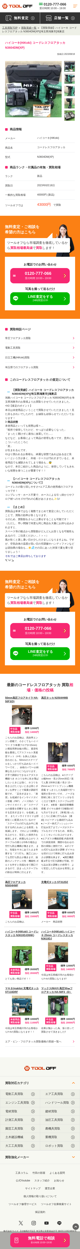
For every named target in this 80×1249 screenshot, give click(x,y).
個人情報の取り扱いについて (40, 1196)
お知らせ (59, 1180)
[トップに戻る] (17, 6)
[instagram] (34, 1223)
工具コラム (21, 1172)
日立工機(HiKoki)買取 (17, 357)
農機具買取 (60, 1128)
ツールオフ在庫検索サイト (56, 1204)
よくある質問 (57, 1172)
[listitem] (69, 66)
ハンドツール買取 (60, 1102)
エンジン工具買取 (20, 1102)
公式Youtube (23, 1180)
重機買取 (60, 1137)
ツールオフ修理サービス (23, 1204)
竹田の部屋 (38, 1172)
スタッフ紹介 (42, 1180)
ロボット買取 (60, 1146)
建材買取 (60, 1111)
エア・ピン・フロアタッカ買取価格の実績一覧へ (33, 1041)
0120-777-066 (52, 6)
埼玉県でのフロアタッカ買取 (21, 367)
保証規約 (40, 1212)
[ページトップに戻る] (76, 1226)
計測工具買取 (20, 1120)
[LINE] (59, 1223)
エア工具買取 (60, 1094)
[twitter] (21, 1223)
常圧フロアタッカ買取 (18, 338)
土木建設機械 (20, 1137)
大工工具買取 (20, 1146)
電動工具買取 (12, 347)
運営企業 (50, 1188)
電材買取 (20, 1111)
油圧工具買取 (60, 1120)
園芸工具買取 (20, 1128)
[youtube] (46, 1223)
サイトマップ (33, 1188)
